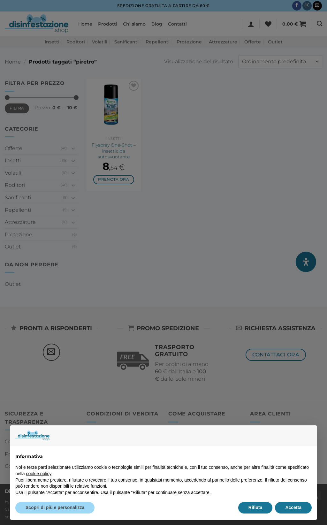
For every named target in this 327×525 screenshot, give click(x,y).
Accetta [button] (293, 507)
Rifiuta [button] (255, 507)
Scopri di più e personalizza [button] (55, 507)
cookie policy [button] (38, 473)
